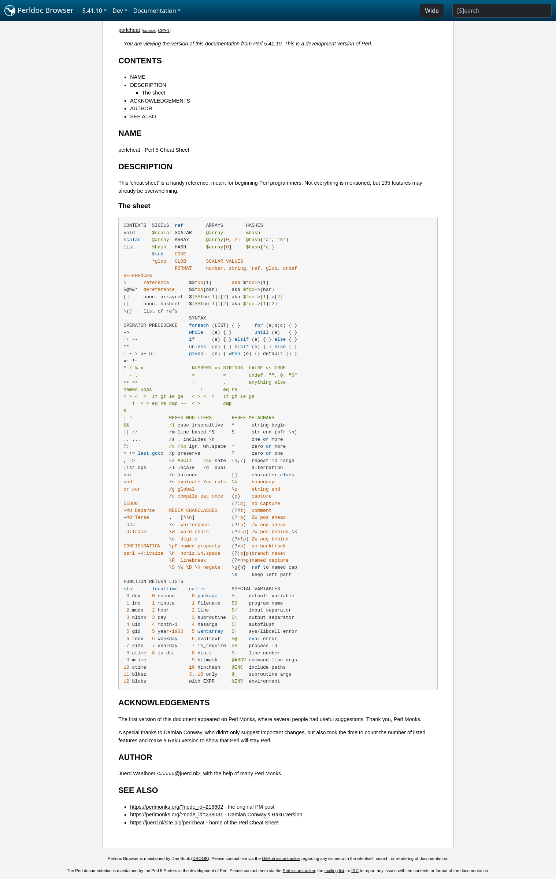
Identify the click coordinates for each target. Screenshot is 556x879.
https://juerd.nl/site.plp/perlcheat (167, 823)
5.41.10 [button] (92, 11)
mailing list (334, 870)
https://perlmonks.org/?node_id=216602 (176, 807)
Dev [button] (117, 11)
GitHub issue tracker (281, 858)
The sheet (153, 93)
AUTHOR (141, 108)
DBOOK (200, 858)
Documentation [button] (154, 11)
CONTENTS (140, 60)
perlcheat (129, 30)
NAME (137, 77)
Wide (432, 11)
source (149, 30)
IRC (355, 870)
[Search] (502, 11)
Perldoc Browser (39, 10)
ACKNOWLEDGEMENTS (160, 101)
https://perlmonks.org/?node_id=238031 (176, 814)
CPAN (163, 30)
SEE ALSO (143, 116)
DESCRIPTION (148, 85)
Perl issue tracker (299, 870)
